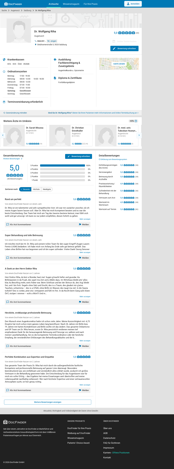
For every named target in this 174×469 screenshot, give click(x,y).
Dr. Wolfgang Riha (43, 10)
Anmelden (133, 3)
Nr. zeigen (51, 41)
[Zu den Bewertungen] (126, 33)
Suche (4, 10)
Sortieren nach (11, 189)
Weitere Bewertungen (12, 158)
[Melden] (84, 224)
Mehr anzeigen (85, 219)
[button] (2, 135)
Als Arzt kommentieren (19, 224)
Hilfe (133, 121)
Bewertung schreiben (124, 48)
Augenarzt (15, 10)
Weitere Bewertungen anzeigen (47, 402)
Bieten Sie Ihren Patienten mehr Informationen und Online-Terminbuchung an (105, 113)
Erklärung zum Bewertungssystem (113, 159)
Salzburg (27, 10)
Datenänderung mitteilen (15, 113)
